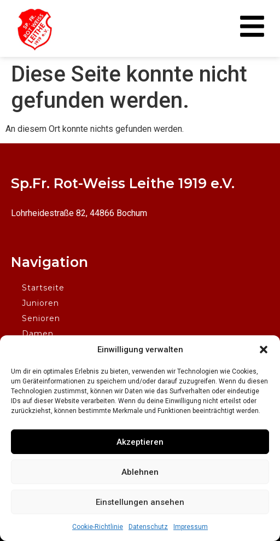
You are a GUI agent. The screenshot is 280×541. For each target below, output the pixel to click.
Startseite (43, 288)
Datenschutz (148, 527)
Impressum (190, 527)
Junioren (40, 303)
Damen (38, 334)
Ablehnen (140, 472)
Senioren (41, 318)
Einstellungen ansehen (140, 502)
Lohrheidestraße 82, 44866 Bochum (79, 213)
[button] (263, 349)
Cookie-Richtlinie (97, 527)
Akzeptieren (140, 442)
